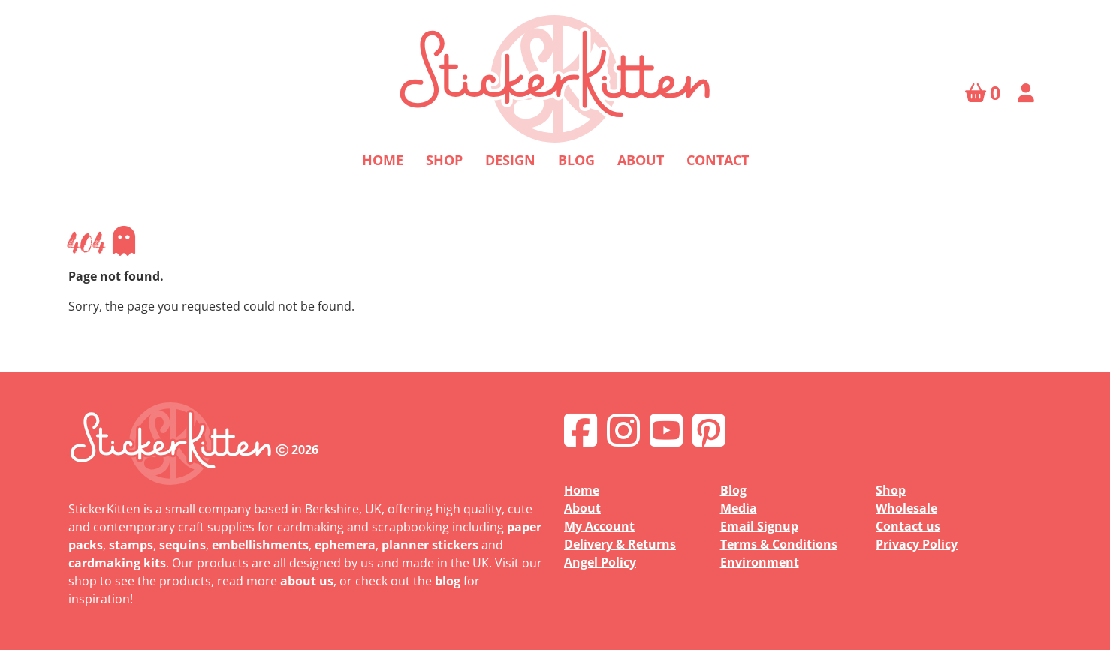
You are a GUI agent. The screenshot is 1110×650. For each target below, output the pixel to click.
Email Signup (759, 526)
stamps (131, 545)
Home (382, 160)
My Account (599, 526)
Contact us (908, 526)
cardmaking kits (117, 563)
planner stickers (430, 545)
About (640, 160)
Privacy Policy (917, 544)
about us (306, 581)
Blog (576, 160)
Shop (444, 160)
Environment (759, 562)
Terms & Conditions (778, 544)
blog (447, 581)
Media (738, 508)
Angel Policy (600, 562)
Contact (717, 160)
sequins (182, 545)
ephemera (345, 545)
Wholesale (906, 508)
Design (510, 160)
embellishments (260, 545)
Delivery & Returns (620, 544)
